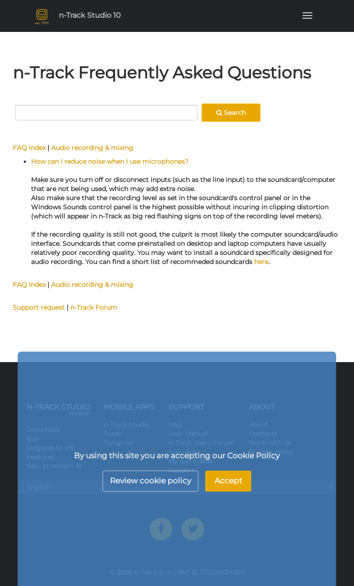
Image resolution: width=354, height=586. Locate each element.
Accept (228, 480)
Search (231, 113)
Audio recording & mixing (92, 148)
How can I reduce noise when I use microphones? (109, 161)
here (261, 262)
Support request (39, 307)
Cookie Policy (253, 455)
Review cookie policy (150, 480)
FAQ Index (29, 148)
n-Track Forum (93, 307)
